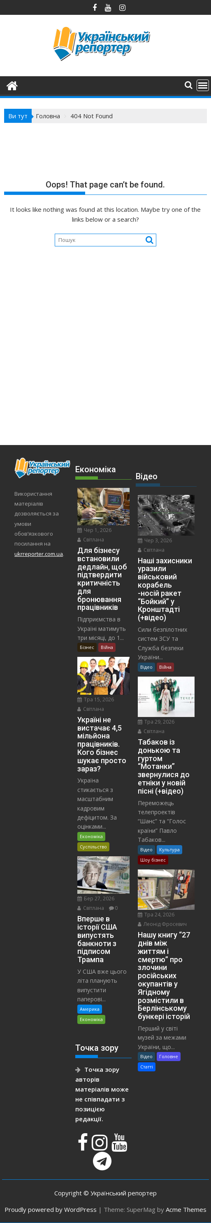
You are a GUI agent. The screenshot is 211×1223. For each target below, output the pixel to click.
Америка (90, 1009)
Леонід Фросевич (162, 924)
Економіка (91, 836)
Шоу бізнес (153, 860)
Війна (107, 647)
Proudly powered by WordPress (51, 1209)
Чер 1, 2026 (94, 530)
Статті (146, 1067)
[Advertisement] (105, 368)
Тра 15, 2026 (95, 699)
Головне (168, 1056)
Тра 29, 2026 (156, 721)
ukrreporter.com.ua (38, 554)
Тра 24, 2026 (156, 914)
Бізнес (87, 647)
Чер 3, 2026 (155, 540)
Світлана (90, 539)
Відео (146, 667)
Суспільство (93, 846)
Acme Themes (186, 1209)
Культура (169, 849)
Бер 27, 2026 (95, 898)
